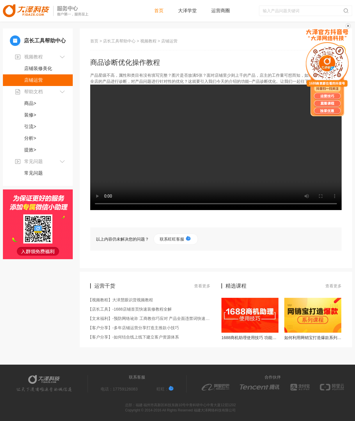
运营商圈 (220, 10)
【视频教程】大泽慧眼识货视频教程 (121, 300)
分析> (30, 138)
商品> (30, 103)
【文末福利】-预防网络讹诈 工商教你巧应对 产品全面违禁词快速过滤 (150, 318)
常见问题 (33, 173)
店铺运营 (33, 80)
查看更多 (202, 286)
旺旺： (165, 388)
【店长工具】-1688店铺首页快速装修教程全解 (131, 309)
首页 (159, 10)
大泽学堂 (187, 10)
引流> (30, 126)
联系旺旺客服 (175, 238)
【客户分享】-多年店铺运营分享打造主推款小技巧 (134, 328)
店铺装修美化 (38, 68)
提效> (30, 149)
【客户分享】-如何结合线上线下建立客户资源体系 (134, 337)
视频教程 (148, 41)
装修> (30, 114)
